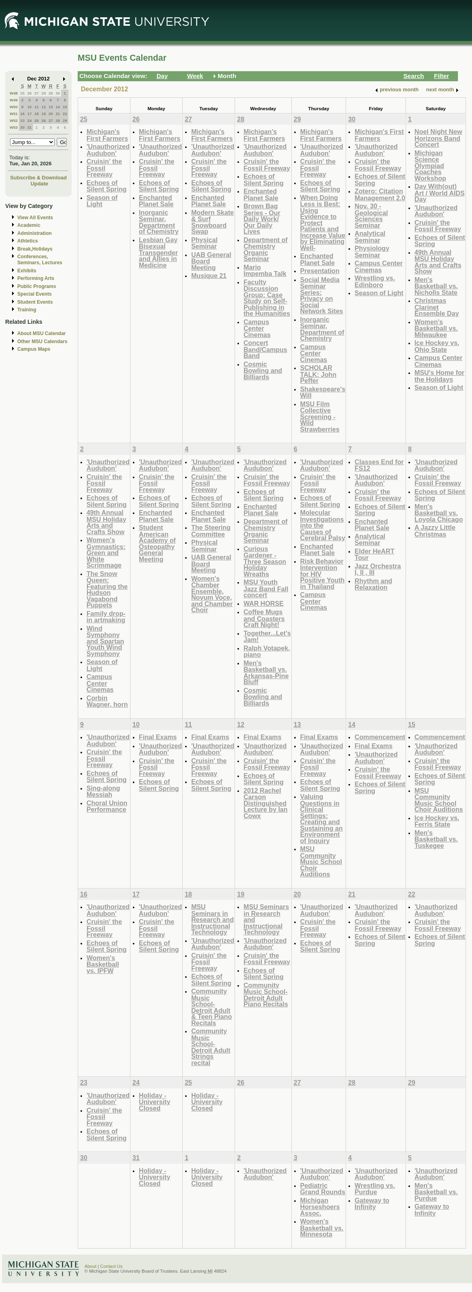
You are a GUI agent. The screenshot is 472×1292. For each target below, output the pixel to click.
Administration (34, 233)
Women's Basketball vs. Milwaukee (436, 328)
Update (39, 184)
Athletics (27, 241)
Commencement (380, 737)
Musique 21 (209, 275)
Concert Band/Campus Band (265, 349)
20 (51, 113)
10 (29, 107)
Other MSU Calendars (42, 341)
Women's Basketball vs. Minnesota (322, 1228)
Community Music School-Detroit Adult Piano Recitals (265, 994)
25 (22, 93)
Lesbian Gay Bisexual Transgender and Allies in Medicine (158, 252)
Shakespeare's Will (323, 392)
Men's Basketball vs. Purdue (436, 1192)
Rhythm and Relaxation (373, 584)
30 (58, 93)
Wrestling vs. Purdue (375, 1189)
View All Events (35, 217)
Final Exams (158, 737)
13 (51, 107)
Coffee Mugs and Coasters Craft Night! (263, 618)
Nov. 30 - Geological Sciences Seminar (371, 215)
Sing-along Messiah (103, 791)
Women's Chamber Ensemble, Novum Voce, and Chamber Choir (212, 594)
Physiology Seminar (372, 252)
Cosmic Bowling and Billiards (262, 370)
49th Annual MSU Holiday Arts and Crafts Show (438, 262)
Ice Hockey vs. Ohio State (436, 346)
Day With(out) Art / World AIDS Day (439, 193)
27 (36, 93)
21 (58, 113)
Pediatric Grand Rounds (322, 1189)
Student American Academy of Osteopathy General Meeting (157, 543)
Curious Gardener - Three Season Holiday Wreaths (264, 561)
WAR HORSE (263, 603)
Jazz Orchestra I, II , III (378, 569)
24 (29, 120)
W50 (14, 107)
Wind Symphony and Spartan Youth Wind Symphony (105, 641)
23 (22, 120)
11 (36, 107)
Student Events (35, 302)
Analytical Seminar (370, 237)
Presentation (320, 270)
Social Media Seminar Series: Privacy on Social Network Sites (321, 295)
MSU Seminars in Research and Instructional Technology (212, 919)
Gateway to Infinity (372, 1204)
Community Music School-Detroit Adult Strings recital (210, 1046)
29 (51, 93)
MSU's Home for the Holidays (439, 376)
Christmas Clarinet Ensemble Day (436, 307)
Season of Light (102, 201)
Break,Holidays (35, 249)
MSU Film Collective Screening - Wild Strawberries (320, 416)
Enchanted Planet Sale (156, 201)
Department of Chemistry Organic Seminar (265, 249)
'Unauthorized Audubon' (108, 150)
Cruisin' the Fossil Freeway (104, 168)
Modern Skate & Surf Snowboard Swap (212, 222)
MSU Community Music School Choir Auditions (321, 861)
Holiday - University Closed (154, 1102)
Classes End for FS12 (379, 465)
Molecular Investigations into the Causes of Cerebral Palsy (322, 525)
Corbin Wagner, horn (107, 701)
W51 (14, 113)
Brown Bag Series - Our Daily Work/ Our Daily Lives (261, 218)
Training (26, 310)
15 (65, 107)
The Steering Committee (211, 531)
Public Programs (36, 286)
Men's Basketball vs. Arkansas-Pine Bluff (266, 672)
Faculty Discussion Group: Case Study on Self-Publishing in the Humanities (266, 297)
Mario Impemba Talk (264, 270)
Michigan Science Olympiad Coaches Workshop (430, 165)
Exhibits (26, 271)
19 (43, 113)
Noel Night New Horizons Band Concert (438, 138)
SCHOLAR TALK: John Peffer (318, 374)
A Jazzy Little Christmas (435, 531)
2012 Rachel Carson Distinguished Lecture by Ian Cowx (265, 803)
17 (29, 113)
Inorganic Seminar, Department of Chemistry (159, 222)
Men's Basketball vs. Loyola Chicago (438, 513)
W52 (14, 120)
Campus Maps (33, 349)
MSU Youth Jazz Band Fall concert (265, 588)
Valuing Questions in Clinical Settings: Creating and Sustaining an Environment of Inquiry (321, 818)
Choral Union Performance (107, 806)
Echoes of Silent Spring (107, 186)
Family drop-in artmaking (106, 617)
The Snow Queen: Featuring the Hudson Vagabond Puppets (107, 589)
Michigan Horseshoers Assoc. (320, 1207)
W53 (14, 127)
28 (43, 93)
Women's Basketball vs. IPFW (103, 964)
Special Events (34, 294)
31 (29, 127)
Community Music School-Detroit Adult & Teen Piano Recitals (211, 1007)
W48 (14, 93)
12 (43, 107)
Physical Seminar (204, 243)
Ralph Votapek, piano (266, 651)
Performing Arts (35, 278)
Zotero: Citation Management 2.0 (380, 194)
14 (58, 107)
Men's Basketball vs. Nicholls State (436, 286)
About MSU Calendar (41, 333)
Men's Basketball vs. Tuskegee (436, 839)
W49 (14, 100)
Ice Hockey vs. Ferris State (436, 821)
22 (65, 113)
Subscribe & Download (38, 178)
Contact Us (111, 1266)
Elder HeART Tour (374, 554)
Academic (28, 225)
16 (22, 113)
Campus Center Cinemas (256, 328)
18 (36, 113)
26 (29, 93)
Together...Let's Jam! (267, 637)
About (91, 1266)
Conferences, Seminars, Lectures (39, 259)
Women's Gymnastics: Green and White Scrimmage (106, 552)
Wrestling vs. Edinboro (375, 281)
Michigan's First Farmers (107, 135)
